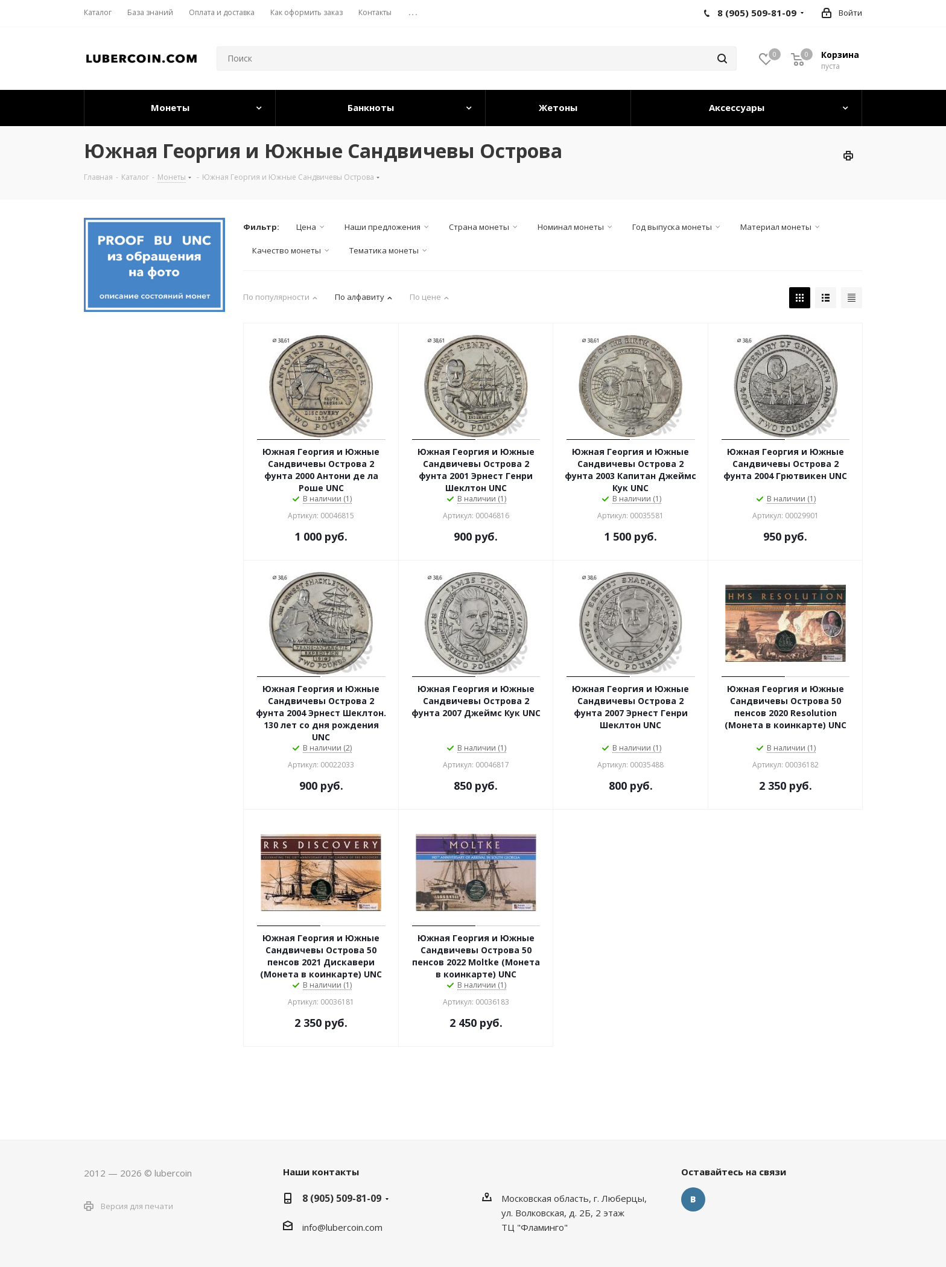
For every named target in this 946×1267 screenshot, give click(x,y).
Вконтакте (693, 1199)
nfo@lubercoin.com (343, 1227)
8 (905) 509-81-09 (341, 1198)
